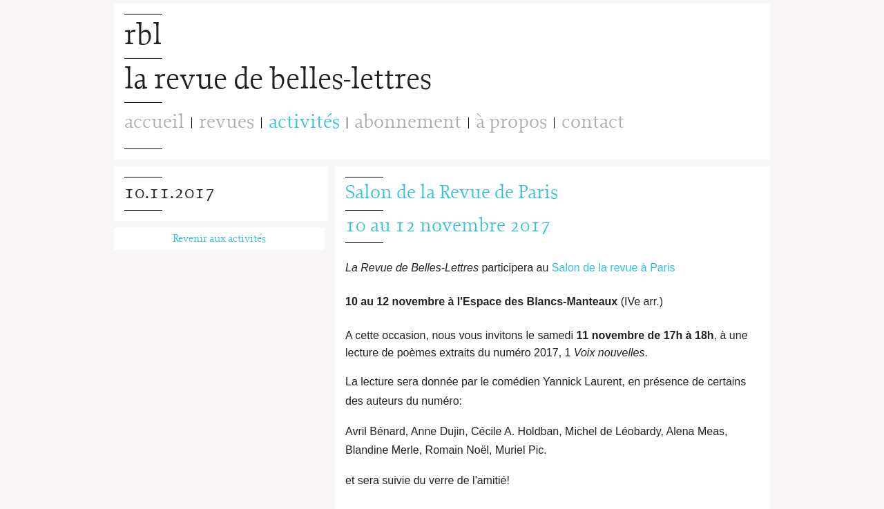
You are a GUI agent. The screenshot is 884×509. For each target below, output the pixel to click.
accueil (154, 123)
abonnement (407, 123)
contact (592, 123)
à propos (511, 123)
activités (304, 122)
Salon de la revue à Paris (613, 267)
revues (226, 123)
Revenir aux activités (219, 238)
